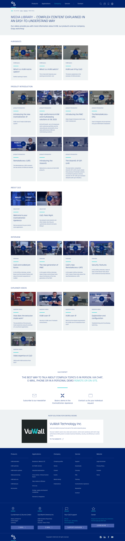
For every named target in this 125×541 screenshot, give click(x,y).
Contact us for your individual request (90, 402)
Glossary (77, 470)
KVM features (14, 484)
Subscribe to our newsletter (34, 401)
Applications (46, 3)
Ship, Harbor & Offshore (38, 481)
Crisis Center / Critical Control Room (40, 475)
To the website (55, 439)
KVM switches (15, 466)
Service (67, 3)
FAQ (76, 475)
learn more (101, 525)
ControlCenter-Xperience (82, 484)
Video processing (15, 475)
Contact (80, 3)
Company (57, 3)
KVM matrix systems (16, 470)
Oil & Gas (34, 485)
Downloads (78, 466)
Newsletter (78, 488)
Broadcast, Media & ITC (38, 461)
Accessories (14, 488)
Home (21, 10)
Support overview (74, 527)
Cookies (99, 470)
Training (77, 479)
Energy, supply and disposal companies (40, 491)
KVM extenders (15, 461)
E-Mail (21, 527)
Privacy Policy (100, 466)
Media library (57, 479)
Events (55, 475)
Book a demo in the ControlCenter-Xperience (62, 402)
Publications (57, 484)
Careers (56, 470)
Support (77, 461)
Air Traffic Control (37, 466)
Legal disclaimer (101, 461)
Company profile (58, 461)
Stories (55, 466)
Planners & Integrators (38, 496)
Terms (98, 475)
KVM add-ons (14, 479)
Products (35, 3)
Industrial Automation (38, 470)
